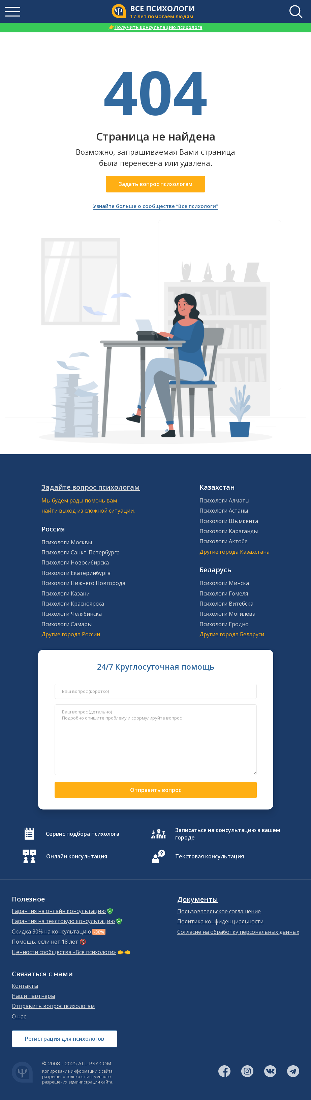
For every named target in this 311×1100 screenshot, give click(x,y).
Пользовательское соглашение (219, 911)
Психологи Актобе (223, 541)
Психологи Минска (224, 583)
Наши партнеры (33, 996)
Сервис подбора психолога (82, 833)
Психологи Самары (66, 624)
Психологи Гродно (224, 624)
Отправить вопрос (155, 790)
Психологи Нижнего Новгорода (83, 583)
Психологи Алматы (224, 500)
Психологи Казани (65, 593)
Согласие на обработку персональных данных (238, 932)
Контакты (25, 985)
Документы (197, 899)
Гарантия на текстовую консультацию (63, 921)
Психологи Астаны (223, 510)
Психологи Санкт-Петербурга (80, 552)
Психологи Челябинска (71, 613)
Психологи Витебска (226, 603)
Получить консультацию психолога (156, 27)
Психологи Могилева (227, 613)
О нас (19, 1016)
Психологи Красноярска (72, 603)
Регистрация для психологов (64, 1038)
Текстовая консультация (209, 856)
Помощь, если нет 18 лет (45, 941)
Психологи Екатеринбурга (76, 573)
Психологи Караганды (228, 531)
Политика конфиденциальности (220, 921)
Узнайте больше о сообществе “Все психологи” (155, 206)
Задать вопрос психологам (155, 184)
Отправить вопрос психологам (53, 1006)
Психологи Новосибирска (75, 562)
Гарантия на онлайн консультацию (59, 911)
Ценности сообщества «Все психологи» (64, 952)
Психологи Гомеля (223, 593)
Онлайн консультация (76, 856)
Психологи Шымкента (228, 521)
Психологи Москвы (66, 542)
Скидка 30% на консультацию (51, 931)
